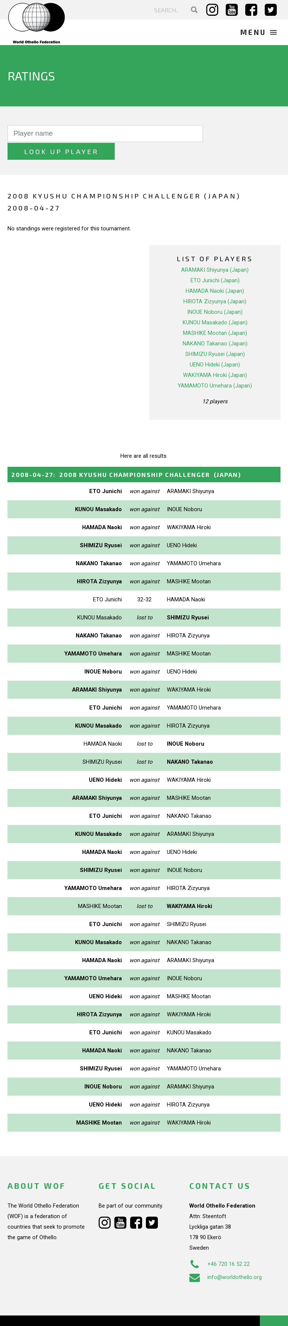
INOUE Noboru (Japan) (215, 294)
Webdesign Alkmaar (54, 1312)
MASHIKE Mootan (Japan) (215, 315)
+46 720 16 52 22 (219, 1246)
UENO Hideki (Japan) (215, 346)
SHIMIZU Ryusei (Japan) (215, 336)
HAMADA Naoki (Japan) (215, 272)
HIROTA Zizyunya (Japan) (214, 283)
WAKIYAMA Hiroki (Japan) (215, 357)
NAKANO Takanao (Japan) (215, 325)
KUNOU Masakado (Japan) (215, 304)
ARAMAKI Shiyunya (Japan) (215, 251)
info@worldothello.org (225, 1259)
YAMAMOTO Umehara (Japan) (215, 367)
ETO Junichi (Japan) (215, 262)
